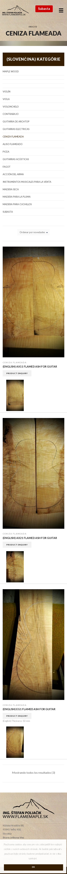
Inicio (33, 26)
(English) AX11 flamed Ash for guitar (30, 366)
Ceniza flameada (15, 362)
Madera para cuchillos (17, 204)
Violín (6, 91)
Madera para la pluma (17, 196)
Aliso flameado (13, 144)
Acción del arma (13, 174)
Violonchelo (11, 106)
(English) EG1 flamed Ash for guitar (29, 709)
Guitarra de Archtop (16, 121)
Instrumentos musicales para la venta (27, 181)
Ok (33, 867)
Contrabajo (11, 114)
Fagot (7, 166)
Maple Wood (11, 71)
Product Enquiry (17, 373)
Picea (6, 151)
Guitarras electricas (16, 129)
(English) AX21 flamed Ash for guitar (30, 537)
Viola (6, 99)
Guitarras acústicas (16, 159)
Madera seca (11, 189)
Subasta (44, 9)
